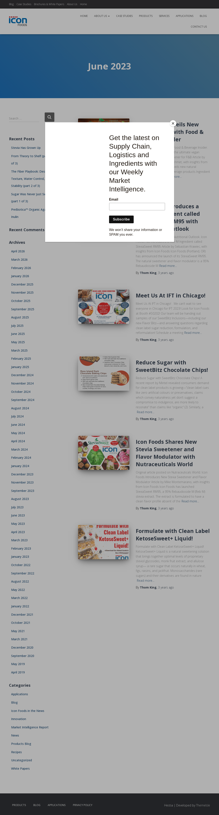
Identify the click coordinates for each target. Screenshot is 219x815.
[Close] (173, 123)
